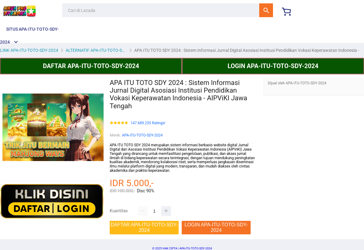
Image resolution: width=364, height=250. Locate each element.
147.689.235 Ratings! (148, 123)
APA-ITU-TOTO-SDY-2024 (142, 135)
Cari (266, 10)
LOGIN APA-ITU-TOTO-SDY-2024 (273, 66)
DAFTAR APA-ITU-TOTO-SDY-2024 (91, 66)
